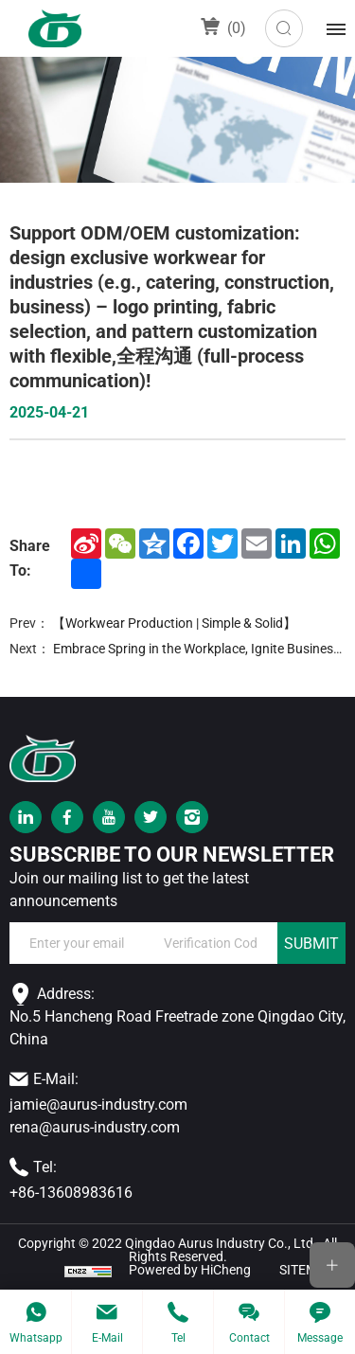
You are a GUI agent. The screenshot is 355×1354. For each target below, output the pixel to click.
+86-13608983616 (71, 1193)
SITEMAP (306, 1269)
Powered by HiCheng (190, 1269)
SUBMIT (311, 944)
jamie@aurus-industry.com (98, 1104)
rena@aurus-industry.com (94, 1127)
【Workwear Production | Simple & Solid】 (174, 623)
